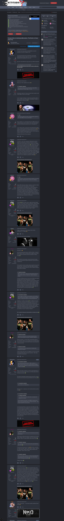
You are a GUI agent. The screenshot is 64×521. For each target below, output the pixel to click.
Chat (16, 7)
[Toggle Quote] (18, 86)
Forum (13, 8)
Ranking (25, 7)
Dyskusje (8, 9)
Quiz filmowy (45, 37)
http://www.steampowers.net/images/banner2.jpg (24, 159)
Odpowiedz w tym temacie (33, 46)
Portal (9, 7)
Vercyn (53, 20)
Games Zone (36, 9)
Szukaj (30, 7)
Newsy (18, 43)
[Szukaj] (44, 7)
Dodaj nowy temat (23, 46)
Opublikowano (21, 49)
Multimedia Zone (29, 9)
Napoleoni (45, 20)
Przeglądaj (21, 7)
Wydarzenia (13, 9)
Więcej (34, 7)
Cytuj (22, 69)
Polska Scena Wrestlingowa (21, 9)
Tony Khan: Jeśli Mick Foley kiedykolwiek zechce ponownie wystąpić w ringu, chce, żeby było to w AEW (49, 61)
